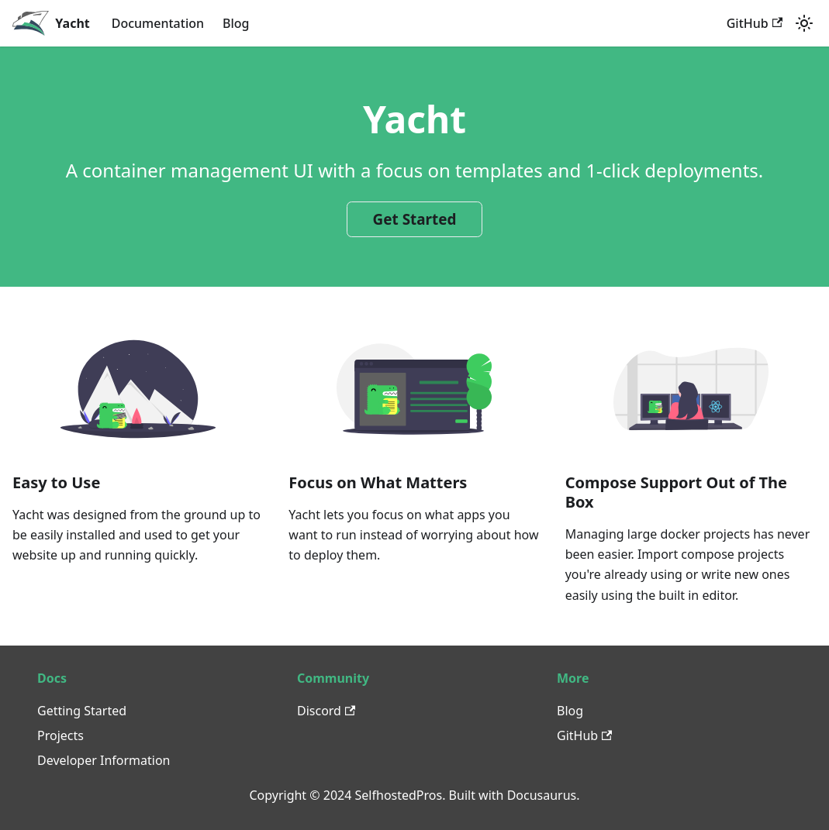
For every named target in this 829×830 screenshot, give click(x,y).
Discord (326, 710)
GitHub (754, 23)
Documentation (158, 23)
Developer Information (104, 760)
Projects (60, 735)
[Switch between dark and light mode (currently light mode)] (804, 23)
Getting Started (81, 710)
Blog (236, 23)
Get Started (415, 219)
